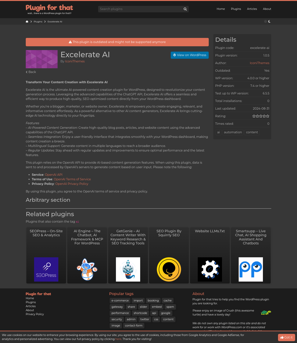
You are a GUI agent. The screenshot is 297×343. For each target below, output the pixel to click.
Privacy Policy (35, 304)
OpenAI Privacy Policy (71, 184)
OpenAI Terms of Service (72, 179)
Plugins (236, 9)
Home (221, 9)
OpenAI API (54, 175)
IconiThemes (75, 61)
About (267, 9)
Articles (252, 9)
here (118, 339)
